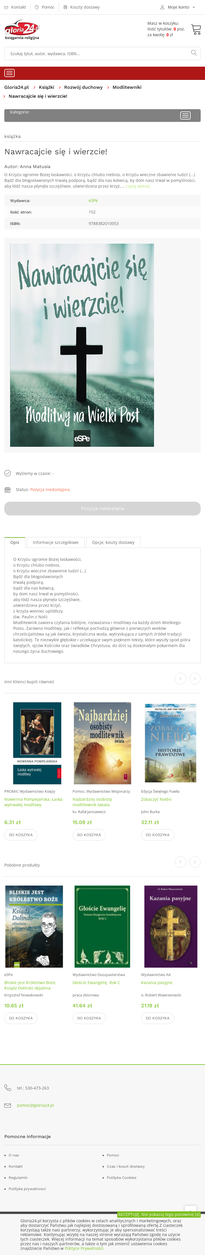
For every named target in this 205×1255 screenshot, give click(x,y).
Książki (46, 87)
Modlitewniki (127, 87)
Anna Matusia (35, 166)
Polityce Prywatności (84, 1248)
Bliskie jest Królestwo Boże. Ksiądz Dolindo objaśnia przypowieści (30, 988)
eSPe (93, 200)
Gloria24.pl (16, 87)
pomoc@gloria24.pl (35, 1105)
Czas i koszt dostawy (126, 1166)
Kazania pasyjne (156, 982)
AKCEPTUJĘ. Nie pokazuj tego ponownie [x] (159, 1214)
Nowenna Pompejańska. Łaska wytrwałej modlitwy (33, 801)
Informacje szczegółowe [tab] (56, 542)
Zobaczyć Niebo (156, 799)
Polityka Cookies (121, 1177)
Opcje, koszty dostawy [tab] (113, 542)
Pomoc (113, 1155)
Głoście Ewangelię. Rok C (96, 982)
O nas (14, 1155)
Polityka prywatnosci (27, 1189)
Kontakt (15, 1166)
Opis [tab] (14, 542)
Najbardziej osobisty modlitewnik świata (92, 801)
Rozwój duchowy (83, 87)
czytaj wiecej (138, 186)
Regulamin (18, 1177)
